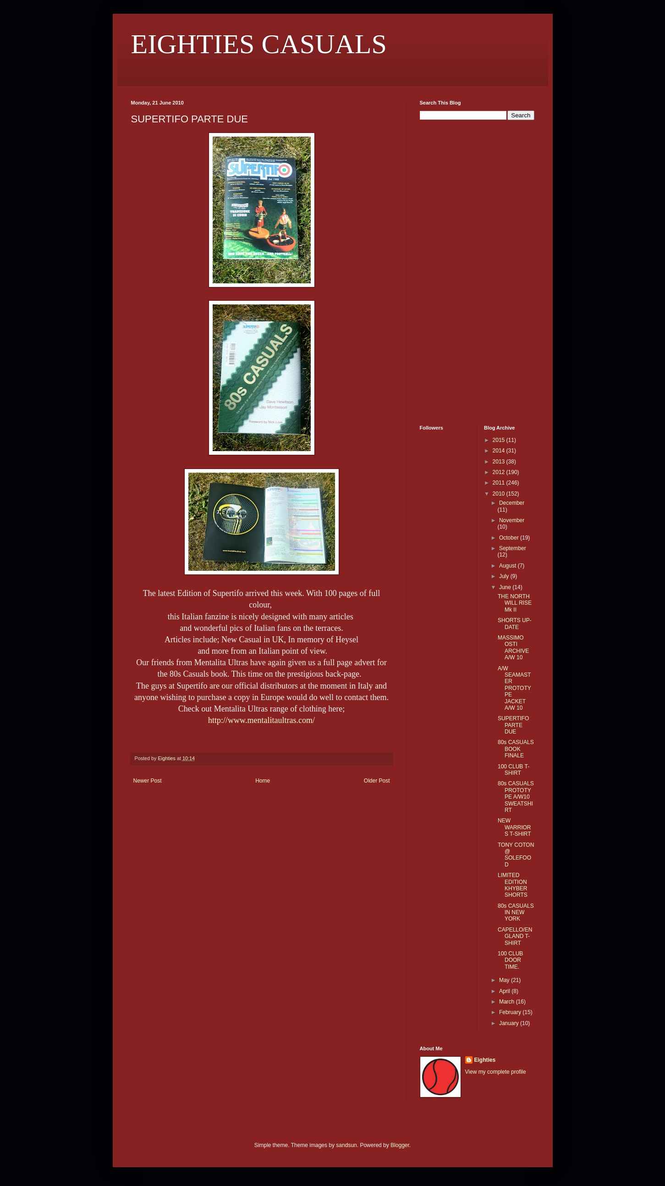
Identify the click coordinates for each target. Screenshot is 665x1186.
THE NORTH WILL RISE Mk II (515, 603)
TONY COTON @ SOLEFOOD (516, 855)
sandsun (346, 1145)
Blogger (399, 1145)
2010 (499, 494)
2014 (499, 450)
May (505, 980)
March (507, 1001)
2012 (499, 472)
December (511, 503)
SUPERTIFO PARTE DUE (513, 725)
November (511, 520)
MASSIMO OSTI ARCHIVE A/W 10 (513, 647)
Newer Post (147, 781)
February (510, 1012)
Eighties (485, 1060)
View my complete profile (495, 1072)
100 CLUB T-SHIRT (513, 769)
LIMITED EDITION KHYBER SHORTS (513, 885)
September (512, 548)
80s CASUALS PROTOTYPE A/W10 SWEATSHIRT (516, 796)
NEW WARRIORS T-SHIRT (514, 827)
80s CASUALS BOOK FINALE (516, 749)
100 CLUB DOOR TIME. (510, 960)
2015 (499, 440)
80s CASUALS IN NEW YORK (516, 912)
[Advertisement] (447, 271)
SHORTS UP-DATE (515, 623)
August (508, 566)
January (509, 1023)
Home (262, 781)
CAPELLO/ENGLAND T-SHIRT (515, 936)
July (505, 576)
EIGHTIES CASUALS (259, 44)
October (509, 538)
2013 (499, 461)
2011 (499, 483)
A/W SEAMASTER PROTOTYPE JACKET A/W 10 (514, 688)
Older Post (377, 781)
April (505, 991)
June (505, 587)
